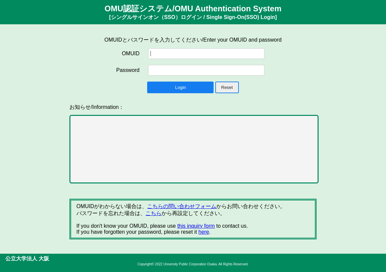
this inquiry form (196, 226)
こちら (153, 213)
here (203, 232)
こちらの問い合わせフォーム (181, 206)
